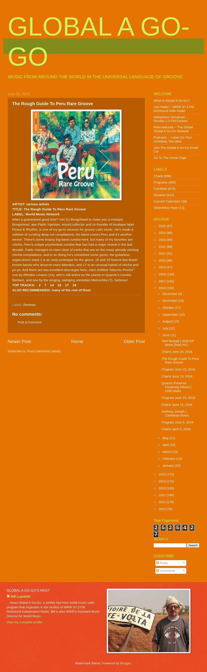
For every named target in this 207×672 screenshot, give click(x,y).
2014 (163, 481)
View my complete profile (24, 622)
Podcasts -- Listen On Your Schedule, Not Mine (173, 139)
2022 (163, 247)
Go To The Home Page (170, 157)
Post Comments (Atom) (44, 351)
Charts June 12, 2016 (177, 404)
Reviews (30, 305)
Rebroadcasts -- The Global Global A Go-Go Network (173, 129)
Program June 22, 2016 (178, 369)
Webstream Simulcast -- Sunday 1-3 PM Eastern (171, 119)
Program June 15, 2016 (178, 397)
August (167, 321)
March (167, 452)
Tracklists (160, 188)
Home (77, 341)
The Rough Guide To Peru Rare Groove (180, 360)
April (166, 445)
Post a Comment (30, 322)
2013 (163, 488)
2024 (163, 233)
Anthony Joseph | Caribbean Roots (175, 413)
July (165, 328)
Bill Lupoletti (20, 596)
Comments (165, 571)
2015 (163, 474)
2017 (163, 281)
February (169, 458)
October (168, 307)
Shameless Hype (166, 207)
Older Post (134, 341)
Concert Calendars (167, 201)
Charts (158, 176)
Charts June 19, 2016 (177, 376)
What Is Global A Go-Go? (172, 100)
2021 (163, 253)
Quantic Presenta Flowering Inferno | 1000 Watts (177, 387)
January (168, 465)
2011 (163, 502)
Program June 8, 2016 (177, 422)
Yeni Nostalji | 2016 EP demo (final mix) (178, 343)
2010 (163, 509)
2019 (163, 267)
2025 (163, 226)
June (166, 335)
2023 (163, 240)
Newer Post (19, 341)
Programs (161, 182)
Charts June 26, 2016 (177, 351)
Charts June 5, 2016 (176, 429)
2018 (163, 274)
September (170, 314)
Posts (162, 563)
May (165, 438)
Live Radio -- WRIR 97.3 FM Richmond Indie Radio (174, 109)
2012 (163, 495)
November (170, 300)
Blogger (125, 663)
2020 (163, 260)
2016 (163, 288)
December (170, 294)
